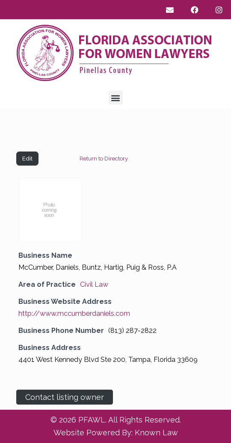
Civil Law (94, 284)
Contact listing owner (64, 397)
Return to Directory (104, 158)
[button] (116, 97)
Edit (27, 158)
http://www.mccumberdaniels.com (74, 313)
